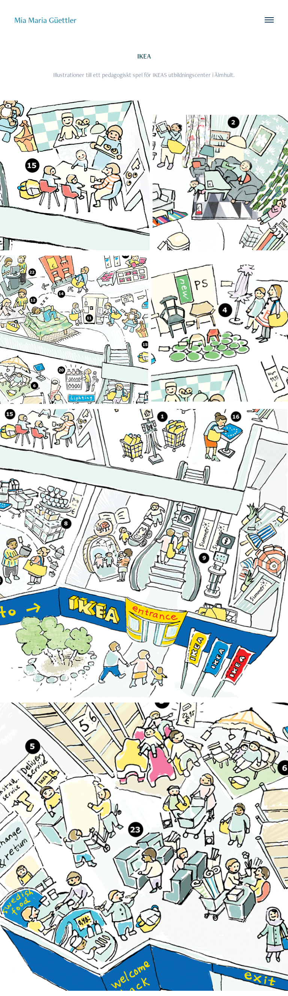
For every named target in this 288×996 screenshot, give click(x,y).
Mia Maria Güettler (45, 20)
